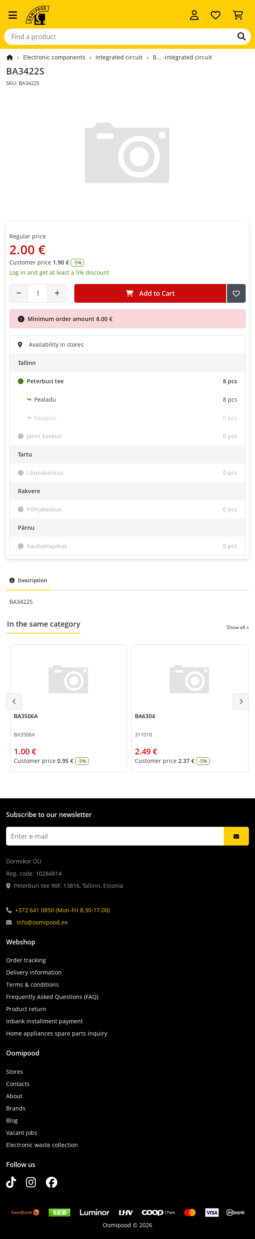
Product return (26, 1009)
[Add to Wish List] (236, 293)
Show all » (238, 627)
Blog (12, 1120)
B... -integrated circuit (182, 57)
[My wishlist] (216, 15)
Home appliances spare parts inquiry (56, 1033)
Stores (14, 1071)
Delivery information (34, 972)
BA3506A (26, 716)
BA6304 (145, 716)
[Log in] (194, 15)
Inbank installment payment (44, 1021)
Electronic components (54, 57)
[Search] (241, 36)
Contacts (18, 1084)
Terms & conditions (32, 984)
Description (28, 580)
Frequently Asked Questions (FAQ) (52, 997)
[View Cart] (238, 15)
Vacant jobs (21, 1132)
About (14, 1096)
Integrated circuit (119, 57)
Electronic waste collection (42, 1145)
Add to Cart (150, 293)
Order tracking (26, 960)
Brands (16, 1108)
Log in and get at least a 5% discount (59, 272)
